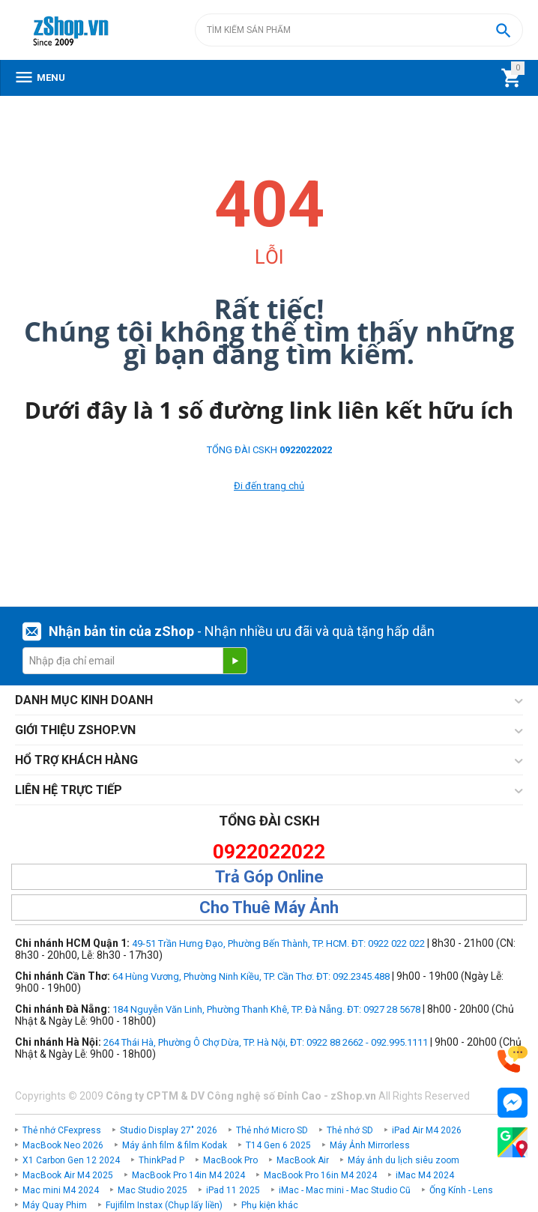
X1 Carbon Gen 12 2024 (71, 1160)
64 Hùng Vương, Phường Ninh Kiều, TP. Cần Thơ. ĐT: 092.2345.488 (251, 976)
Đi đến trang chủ (269, 485)
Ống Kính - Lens (461, 1190)
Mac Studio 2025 (152, 1190)
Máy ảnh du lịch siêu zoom (403, 1160)
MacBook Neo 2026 (62, 1145)
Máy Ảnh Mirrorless (370, 1145)
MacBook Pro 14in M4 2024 (188, 1175)
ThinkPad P (161, 1160)
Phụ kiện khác (269, 1205)
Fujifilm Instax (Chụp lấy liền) (164, 1205)
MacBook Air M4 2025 (67, 1175)
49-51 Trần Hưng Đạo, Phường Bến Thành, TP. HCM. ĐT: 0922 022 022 (278, 943)
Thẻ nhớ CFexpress (61, 1130)
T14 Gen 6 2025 (278, 1145)
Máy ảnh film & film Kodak (174, 1145)
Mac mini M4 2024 (60, 1190)
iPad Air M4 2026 (427, 1130)
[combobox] (359, 29)
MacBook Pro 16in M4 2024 (320, 1175)
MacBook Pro (230, 1160)
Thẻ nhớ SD (350, 1130)
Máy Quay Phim (54, 1205)
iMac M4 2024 (425, 1175)
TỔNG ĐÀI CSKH (269, 449)
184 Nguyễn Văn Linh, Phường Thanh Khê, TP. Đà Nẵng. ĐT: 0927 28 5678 (266, 1009)
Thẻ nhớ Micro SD (272, 1130)
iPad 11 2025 (233, 1190)
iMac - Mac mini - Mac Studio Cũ (345, 1190)
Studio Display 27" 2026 (168, 1130)
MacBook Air (302, 1160)
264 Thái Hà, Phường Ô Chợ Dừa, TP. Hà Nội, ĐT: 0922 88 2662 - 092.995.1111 (265, 1042)
